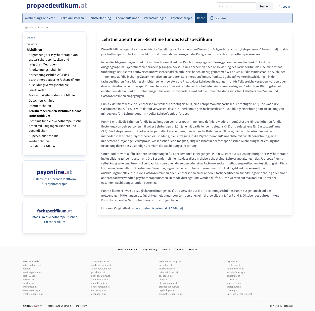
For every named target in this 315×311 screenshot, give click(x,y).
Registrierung (150, 249)
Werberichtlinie (39, 141)
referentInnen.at (235, 268)
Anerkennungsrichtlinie (45, 69)
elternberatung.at (31, 290)
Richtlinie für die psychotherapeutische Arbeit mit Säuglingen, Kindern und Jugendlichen (55, 126)
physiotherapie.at (168, 283)
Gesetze (32, 44)
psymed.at (232, 261)
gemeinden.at (98, 272)
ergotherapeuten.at (32, 294)
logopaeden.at (98, 294)
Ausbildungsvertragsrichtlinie (49, 85)
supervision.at (234, 283)
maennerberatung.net (170, 261)
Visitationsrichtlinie (42, 146)
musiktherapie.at (167, 268)
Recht (33, 27)
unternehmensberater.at (239, 294)
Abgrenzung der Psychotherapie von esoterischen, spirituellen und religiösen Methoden (53, 60)
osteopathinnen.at (168, 272)
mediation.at (165, 265)
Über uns (179, 249)
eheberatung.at (30, 287)
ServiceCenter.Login (128, 249)
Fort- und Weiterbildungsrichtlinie (52, 95)
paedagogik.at (166, 276)
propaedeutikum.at (169, 287)
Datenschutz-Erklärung (59, 306)
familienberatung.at (101, 265)
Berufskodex (37, 90)
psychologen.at (167, 290)
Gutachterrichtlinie (41, 100)
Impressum (81, 306)
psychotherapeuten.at (170, 294)
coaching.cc (28, 283)
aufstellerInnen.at (31, 265)
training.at (232, 290)
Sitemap (166, 249)
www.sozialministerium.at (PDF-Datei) (157, 208)
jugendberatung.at (100, 276)
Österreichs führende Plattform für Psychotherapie (54, 179)
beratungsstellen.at (32, 272)
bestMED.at (28, 279)
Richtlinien (43, 27)
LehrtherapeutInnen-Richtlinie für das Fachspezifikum (156, 39)
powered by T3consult (281, 306)
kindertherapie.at (99, 279)
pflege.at (163, 279)
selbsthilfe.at (233, 276)
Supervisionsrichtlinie (43, 136)
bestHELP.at (28, 276)
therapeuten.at (234, 287)
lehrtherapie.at (98, 290)
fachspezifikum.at (100, 261)
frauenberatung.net (101, 268)
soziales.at (232, 279)
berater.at (27, 268)
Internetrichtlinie (40, 106)
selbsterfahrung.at (236, 272)
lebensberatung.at (100, 287)
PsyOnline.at (233, 265)
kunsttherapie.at (99, 283)
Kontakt (193, 249)
